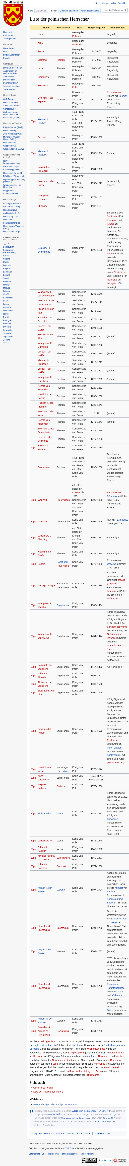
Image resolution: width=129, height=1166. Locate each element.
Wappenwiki (8, 190)
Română (7, 324)
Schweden (112, 819)
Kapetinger (62, 562)
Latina (6, 304)
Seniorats (112, 216)
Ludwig (41, 564)
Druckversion (9, 80)
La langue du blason (12, 203)
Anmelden (122, 3)
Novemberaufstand (62, 1060)
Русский (7, 327)
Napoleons (77, 1045)
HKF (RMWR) (9, 142)
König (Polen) (84, 1133)
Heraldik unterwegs (11, 231)
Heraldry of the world (12, 173)
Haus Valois (63, 771)
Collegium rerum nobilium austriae (10, 113)
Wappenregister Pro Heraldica (12, 186)
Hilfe (5, 52)
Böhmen (123, 96)
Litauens (111, 591)
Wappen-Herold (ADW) (13, 149)
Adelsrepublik (114, 755)
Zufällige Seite (9, 39)
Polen (75, 87)
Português (7, 320)
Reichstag (112, 279)
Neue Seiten (8, 48)
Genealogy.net (9, 109)
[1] (114, 1114)
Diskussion (41, 10)
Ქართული (8, 298)
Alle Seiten (8, 35)
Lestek (41, 68)
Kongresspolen (76, 1052)
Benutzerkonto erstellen (105, 3)
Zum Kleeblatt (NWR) (12, 134)
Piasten (61, 60)
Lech (40, 34)
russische (118, 991)
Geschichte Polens (43, 1087)
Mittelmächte (92, 1075)
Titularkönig (121, 519)
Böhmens (112, 496)
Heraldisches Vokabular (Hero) (13, 227)
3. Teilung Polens (46, 1041)
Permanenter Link (11, 83)
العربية (6, 243)
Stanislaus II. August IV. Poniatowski (44, 1031)
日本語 (6, 294)
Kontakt (6, 58)
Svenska (7, 333)
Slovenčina (8, 330)
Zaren (94, 1056)
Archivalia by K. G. (11, 213)
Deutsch (7, 265)
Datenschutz (34, 1154)
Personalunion (114, 92)
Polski (6, 317)
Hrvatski (6, 285)
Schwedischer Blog (11, 223)
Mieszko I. (43, 85)
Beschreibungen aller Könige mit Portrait (54, 1104)
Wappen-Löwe (9, 146)
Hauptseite (8, 32)
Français (7, 281)
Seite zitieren (9, 89)
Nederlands (8, 311)
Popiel (41, 51)
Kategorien (36, 1133)
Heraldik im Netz (10, 102)
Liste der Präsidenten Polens (48, 1091)
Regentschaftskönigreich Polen (85, 1071)
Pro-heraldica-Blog (11, 207)
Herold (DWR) (9, 130)
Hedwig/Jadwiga (46, 585)
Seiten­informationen (12, 86)
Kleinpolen (112, 220)
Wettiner (61, 889)
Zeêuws (6, 340)
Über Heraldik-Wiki (50, 1154)
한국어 (6, 301)
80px (33, 121)
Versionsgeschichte (90, 10)
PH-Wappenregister (12, 166)
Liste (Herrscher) (102, 1133)
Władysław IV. (45, 840)
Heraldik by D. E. (10, 216)
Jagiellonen (63, 605)
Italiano (6, 291)
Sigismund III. (45, 813)
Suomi (6, 278)
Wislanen (77, 44)
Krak (40, 42)
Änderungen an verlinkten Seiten (10, 72)
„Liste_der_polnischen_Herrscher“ (90, 1111)
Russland (38, 1056)
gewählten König (115, 762)
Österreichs (113, 1010)
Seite (30, 10)
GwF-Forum (8, 99)
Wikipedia (53, 1114)
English (6, 268)
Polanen (76, 36)
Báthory (61, 786)
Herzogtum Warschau (41, 1045)
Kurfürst (119, 888)
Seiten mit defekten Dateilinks (59, 1133)
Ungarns (111, 564)
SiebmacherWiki (10, 194)
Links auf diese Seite (12, 68)
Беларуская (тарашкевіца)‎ (9, 251)
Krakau (110, 223)
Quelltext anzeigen (69, 10)
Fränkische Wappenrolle (14, 176)
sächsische (117, 995)
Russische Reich (112, 1067)
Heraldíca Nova (10, 210)
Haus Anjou (63, 565)
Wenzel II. (43, 500)
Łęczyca (111, 283)
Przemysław (44, 467)
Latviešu (7, 307)
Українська (8, 337)
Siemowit (42, 60)
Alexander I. (104, 1056)
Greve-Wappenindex (12, 170)
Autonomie (99, 1063)
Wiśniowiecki (63, 857)
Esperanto (7, 272)
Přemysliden (63, 500)
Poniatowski (63, 1031)
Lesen (54, 10)
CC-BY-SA (69, 1148)
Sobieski (61, 866)
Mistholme (7, 219)
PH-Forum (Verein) (11, 118)
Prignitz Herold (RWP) (13, 127)
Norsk (5, 314)
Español (6, 275)
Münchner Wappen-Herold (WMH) (12, 138)
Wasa (60, 813)
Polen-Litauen (114, 747)
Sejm (55, 1063)
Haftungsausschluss (70, 1154)
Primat (110, 253)
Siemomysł (43, 77)
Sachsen (111, 891)
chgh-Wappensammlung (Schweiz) (14, 180)
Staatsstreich (120, 272)
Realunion (112, 598)
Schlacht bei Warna (117, 626)
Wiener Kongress (96, 1048)
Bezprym (42, 137)
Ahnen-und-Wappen (12, 106)
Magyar (6, 288)
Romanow (115, 1060)
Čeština (6, 259)
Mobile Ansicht (87, 1154)
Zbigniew (42, 206)
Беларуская (8, 247)
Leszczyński (63, 928)
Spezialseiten (9, 76)
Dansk (6, 262)
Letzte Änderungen (11, 55)
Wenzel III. (43, 521)
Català (6, 255)
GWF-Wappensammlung (11, 162)
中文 (5, 343)
